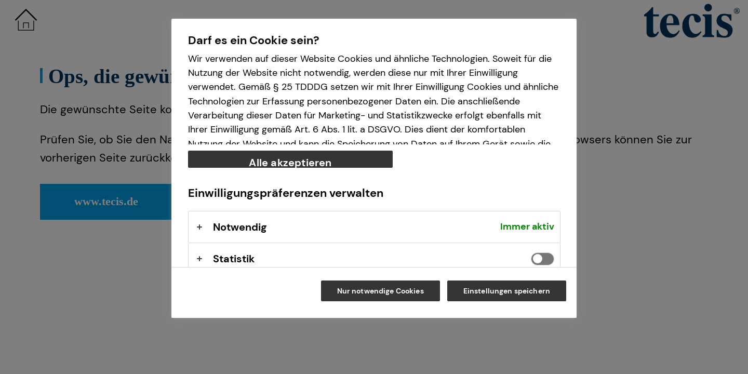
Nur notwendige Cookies (380, 291)
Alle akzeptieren (290, 162)
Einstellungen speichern (506, 291)
